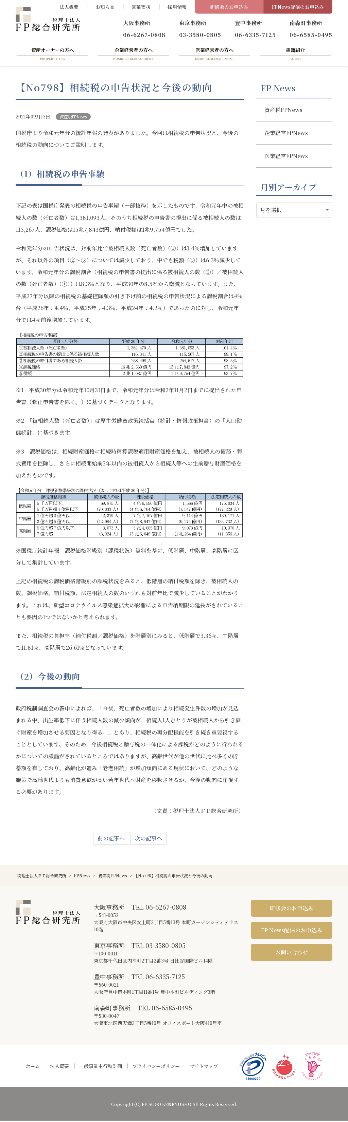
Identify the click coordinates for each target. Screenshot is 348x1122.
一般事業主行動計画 (100, 1067)
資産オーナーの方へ (52, 55)
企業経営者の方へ (133, 55)
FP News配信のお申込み (291, 931)
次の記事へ (148, 839)
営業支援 (141, 6)
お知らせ (105, 6)
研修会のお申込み (229, 6)
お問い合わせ (291, 953)
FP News (278, 89)
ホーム (32, 1067)
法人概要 (69, 6)
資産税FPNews (73, 118)
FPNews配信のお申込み (298, 6)
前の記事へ (111, 839)
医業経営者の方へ (214, 55)
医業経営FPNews (286, 157)
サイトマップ (204, 1067)
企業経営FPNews (286, 134)
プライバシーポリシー (156, 1067)
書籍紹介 (295, 55)
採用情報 (177, 6)
